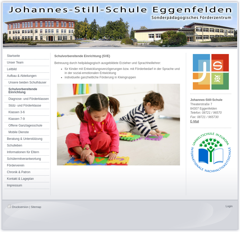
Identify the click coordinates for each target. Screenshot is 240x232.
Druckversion (17, 206)
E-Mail (194, 121)
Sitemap (36, 206)
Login (229, 206)
